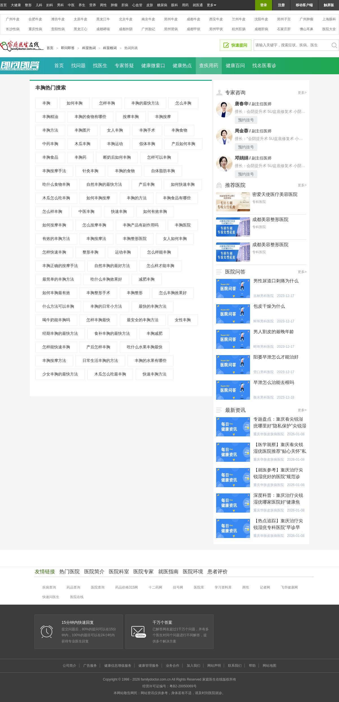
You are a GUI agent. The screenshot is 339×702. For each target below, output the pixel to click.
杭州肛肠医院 (238, 29)
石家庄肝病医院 (284, 29)
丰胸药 (80, 157)
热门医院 (69, 571)
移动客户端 (304, 5)
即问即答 (68, 48)
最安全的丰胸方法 (142, 320)
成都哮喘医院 (103, 29)
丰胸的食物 (125, 171)
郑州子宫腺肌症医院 (284, 19)
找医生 (100, 65)
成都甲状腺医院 (193, 29)
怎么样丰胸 (52, 211)
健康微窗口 (153, 65)
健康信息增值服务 (117, 666)
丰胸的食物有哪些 (90, 116)
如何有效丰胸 (155, 211)
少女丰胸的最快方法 (60, 374)
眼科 (174, 5)
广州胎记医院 (148, 29)
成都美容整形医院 (270, 219)
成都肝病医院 (261, 29)
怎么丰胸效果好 (173, 292)
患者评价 (217, 571)
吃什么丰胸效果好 (106, 279)
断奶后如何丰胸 (117, 157)
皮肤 (149, 5)
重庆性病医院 (35, 29)
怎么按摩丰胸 (94, 225)
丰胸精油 (50, 116)
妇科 (49, 5)
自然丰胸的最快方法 (104, 184)
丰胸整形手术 (98, 292)
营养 (92, 5)
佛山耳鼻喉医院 (306, 29)
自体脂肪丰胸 (163, 171)
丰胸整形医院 (135, 238)
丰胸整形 (135, 292)
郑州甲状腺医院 (216, 29)
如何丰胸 (74, 103)
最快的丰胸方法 (152, 306)
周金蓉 (241, 130)
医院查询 (98, 587)
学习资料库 (223, 587)
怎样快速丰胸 (54, 252)
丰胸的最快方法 (145, 103)
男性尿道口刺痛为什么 (276, 280)
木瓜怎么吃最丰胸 (110, 374)
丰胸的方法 (137, 198)
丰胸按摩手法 (54, 171)
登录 (263, 5)
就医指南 (168, 571)
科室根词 (110, 48)
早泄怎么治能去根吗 (273, 382)
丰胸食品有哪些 (177, 198)
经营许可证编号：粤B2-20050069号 (169, 686)
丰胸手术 (147, 130)
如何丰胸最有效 (56, 292)
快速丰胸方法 (154, 374)
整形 (28, 5)
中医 (71, 5)
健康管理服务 (148, 666)
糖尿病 (162, 5)
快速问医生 (50, 597)
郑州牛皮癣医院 (171, 19)
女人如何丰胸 (175, 238)
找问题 (78, 65)
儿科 (39, 5)
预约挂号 (246, 120)
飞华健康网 (289, 587)
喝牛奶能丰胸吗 (56, 320)
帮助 (252, 666)
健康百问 (235, 65)
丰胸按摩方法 (54, 360)
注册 (281, 5)
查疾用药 (208, 65)
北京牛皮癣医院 (125, 19)
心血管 (137, 5)
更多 (211, 5)
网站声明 (214, 666)
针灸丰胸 (90, 171)
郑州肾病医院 (171, 29)
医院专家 (143, 571)
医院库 (199, 587)
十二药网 (155, 587)
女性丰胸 (183, 320)
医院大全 (329, 29)
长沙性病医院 (12, 29)
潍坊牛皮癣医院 (58, 19)
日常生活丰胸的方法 (100, 360)
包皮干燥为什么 (269, 306)
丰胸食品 (50, 157)
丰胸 (46, 103)
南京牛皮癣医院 (148, 19)
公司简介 (69, 666)
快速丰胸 (119, 211)
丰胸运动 (115, 143)
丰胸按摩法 (96, 238)
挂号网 (178, 587)
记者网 (265, 587)
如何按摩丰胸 (54, 225)
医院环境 (193, 571)
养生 (82, 5)
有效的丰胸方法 (56, 238)
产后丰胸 (147, 184)
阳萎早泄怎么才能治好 (276, 357)
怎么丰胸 (183, 103)
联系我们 (235, 666)
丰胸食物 (179, 130)
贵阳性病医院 (58, 29)
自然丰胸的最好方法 (112, 265)
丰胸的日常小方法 (106, 306)
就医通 (198, 5)
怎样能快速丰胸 (56, 347)
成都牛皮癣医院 (193, 19)
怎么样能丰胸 (159, 252)
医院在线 (77, 597)
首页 (3, 5)
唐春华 (241, 103)
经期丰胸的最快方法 (60, 333)
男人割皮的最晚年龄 (273, 331)
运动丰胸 (123, 252)
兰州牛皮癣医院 (238, 19)
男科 (60, 5)
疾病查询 (49, 587)
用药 (185, 5)
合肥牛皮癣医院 (35, 19)
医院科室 (119, 571)
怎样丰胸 (107, 103)
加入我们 (193, 666)
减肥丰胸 (147, 279)
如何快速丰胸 (183, 184)
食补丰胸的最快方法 (112, 333)
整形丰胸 (90, 252)
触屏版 (329, 5)
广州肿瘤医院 (306, 19)
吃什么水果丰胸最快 (144, 347)
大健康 (16, 5)
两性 (103, 5)
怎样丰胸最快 (98, 320)
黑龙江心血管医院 (80, 29)
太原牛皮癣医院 (80, 19)
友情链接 (45, 571)
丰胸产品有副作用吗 (140, 225)
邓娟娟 (241, 158)
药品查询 (73, 587)
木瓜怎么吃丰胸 (56, 198)
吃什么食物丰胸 (56, 184)
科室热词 (89, 48)
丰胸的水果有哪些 (150, 360)
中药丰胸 (50, 143)
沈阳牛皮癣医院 (261, 19)
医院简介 (94, 571)
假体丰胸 (147, 143)
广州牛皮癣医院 (12, 19)
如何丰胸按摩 (98, 198)
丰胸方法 (50, 130)
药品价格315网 (126, 587)
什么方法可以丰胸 (58, 306)
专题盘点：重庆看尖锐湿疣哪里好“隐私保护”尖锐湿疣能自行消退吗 (279, 426)
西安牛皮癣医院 (216, 19)
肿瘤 (114, 5)
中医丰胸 (86, 211)
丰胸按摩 (163, 116)
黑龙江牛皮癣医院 (103, 19)
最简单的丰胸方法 (58, 279)
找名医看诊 (264, 65)
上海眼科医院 (329, 19)
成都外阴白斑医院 (125, 29)
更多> (302, 93)
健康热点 (182, 65)
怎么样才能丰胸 (160, 265)
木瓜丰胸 (82, 143)
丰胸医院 (183, 225)
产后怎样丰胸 (98, 347)
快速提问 (239, 45)
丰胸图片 (82, 130)
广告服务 (90, 666)
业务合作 (172, 666)
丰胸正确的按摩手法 (60, 265)
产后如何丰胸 (183, 143)
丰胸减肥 (154, 333)
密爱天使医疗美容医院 (274, 194)
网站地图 (269, 666)
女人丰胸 (115, 130)
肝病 (124, 5)
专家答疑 (124, 65)
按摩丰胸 (131, 116)
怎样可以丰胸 (159, 157)
